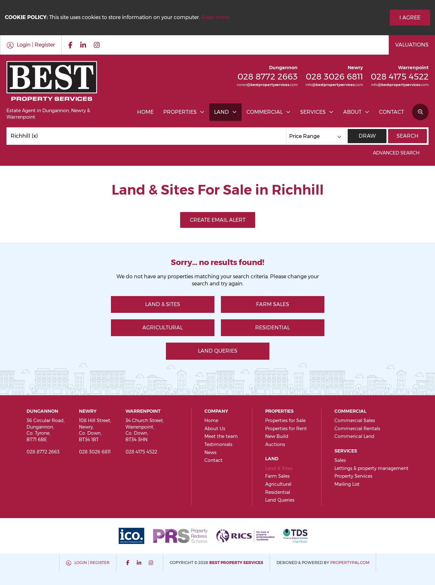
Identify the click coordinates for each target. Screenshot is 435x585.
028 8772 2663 (267, 76)
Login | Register (92, 562)
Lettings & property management (371, 468)
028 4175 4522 (400, 76)
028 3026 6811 (334, 76)
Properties (180, 112)
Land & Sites (162, 304)
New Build (276, 436)
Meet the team (221, 436)
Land (221, 112)
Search (408, 136)
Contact (391, 112)
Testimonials (218, 444)
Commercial (264, 112)
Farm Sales (272, 304)
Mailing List (347, 484)
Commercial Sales (354, 420)
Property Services (353, 476)
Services (313, 112)
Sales (340, 460)
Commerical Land (354, 436)
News (210, 452)
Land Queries (217, 351)
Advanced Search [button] (400, 153)
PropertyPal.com (349, 562)
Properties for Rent (286, 428)
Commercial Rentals (357, 428)
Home (145, 112)
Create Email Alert (217, 220)
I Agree (409, 18)
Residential (272, 327)
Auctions (275, 444)
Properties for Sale (285, 420)
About (352, 112)
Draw (367, 136)
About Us (214, 428)
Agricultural (162, 327)
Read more (215, 17)
